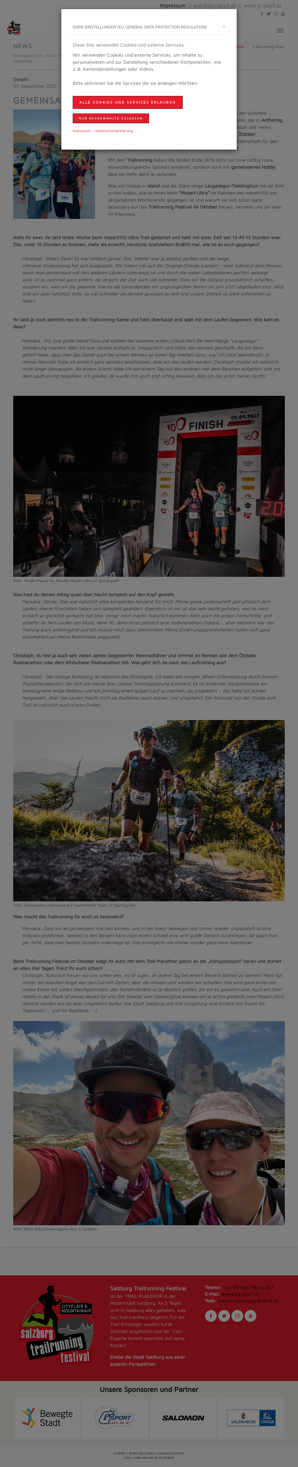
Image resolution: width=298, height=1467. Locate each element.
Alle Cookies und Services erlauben (127, 102)
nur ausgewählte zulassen (111, 118)
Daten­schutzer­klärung (114, 131)
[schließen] (223, 26)
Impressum (82, 131)
